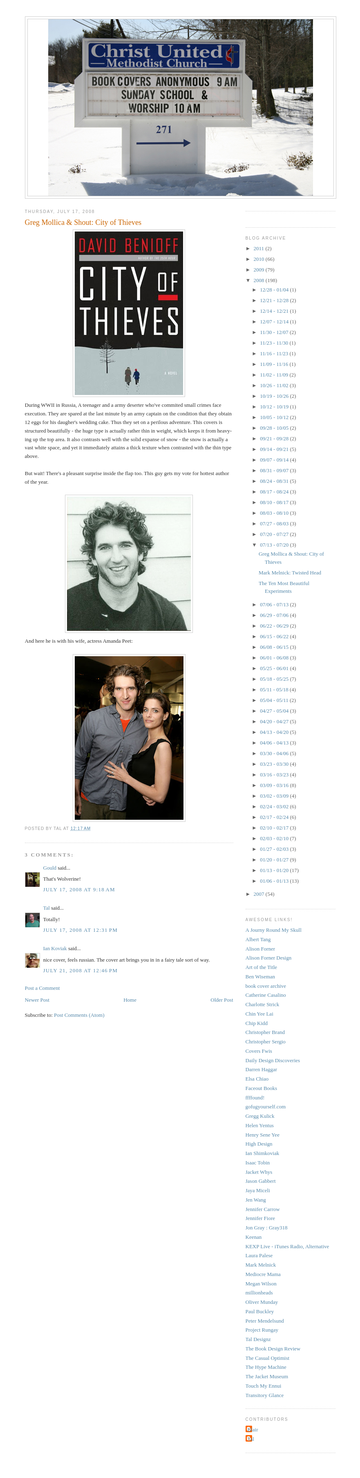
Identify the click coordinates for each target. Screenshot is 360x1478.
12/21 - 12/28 (275, 300)
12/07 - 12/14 (275, 321)
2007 (260, 894)
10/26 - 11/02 (275, 385)
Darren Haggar (261, 1069)
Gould (50, 868)
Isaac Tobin (258, 1163)
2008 (260, 280)
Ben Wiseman (260, 976)
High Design (259, 1144)
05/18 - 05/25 (275, 679)
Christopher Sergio (266, 1041)
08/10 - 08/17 (275, 502)
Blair (253, 1429)
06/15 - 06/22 (275, 636)
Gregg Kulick (260, 1116)
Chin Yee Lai (259, 1014)
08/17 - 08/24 (275, 492)
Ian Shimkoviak (263, 1153)
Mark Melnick (261, 1265)
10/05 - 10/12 (275, 417)
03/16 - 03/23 (275, 775)
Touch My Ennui (264, 1386)
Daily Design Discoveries (273, 1060)
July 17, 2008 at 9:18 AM (79, 889)
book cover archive (266, 986)
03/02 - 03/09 (275, 796)
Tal (46, 908)
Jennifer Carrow (263, 1209)
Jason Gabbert (261, 1181)
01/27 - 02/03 (275, 849)
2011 (260, 248)
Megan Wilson (261, 1284)
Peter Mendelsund (265, 1321)
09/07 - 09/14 (275, 460)
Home (129, 1000)
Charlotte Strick (263, 1004)
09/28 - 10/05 (275, 428)
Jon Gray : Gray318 (267, 1228)
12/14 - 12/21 (275, 311)
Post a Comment (42, 988)
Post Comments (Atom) (79, 1015)
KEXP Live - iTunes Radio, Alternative (287, 1246)
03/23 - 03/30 (275, 764)
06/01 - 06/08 (275, 658)
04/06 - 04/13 (275, 743)
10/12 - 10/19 (275, 407)
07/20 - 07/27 (275, 534)
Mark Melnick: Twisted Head (290, 573)
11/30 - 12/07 (275, 332)
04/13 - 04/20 (275, 732)
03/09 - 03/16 (275, 785)
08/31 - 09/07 (275, 470)
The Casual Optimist (268, 1358)
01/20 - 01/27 (275, 860)
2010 (260, 259)
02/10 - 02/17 (275, 828)
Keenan (254, 1237)
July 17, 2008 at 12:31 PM (80, 930)
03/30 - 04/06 (275, 753)
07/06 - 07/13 (275, 604)
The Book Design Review (273, 1349)
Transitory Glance (265, 1395)
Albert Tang (258, 939)
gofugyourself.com (266, 1106)
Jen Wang (256, 1200)
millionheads (259, 1293)
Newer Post (37, 1000)
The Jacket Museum (267, 1376)
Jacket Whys (259, 1172)
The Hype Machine (266, 1367)
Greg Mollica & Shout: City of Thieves (83, 222)
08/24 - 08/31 (275, 481)
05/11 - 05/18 (275, 689)
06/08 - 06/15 (275, 647)
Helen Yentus (260, 1125)
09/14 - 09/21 (275, 449)
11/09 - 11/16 (274, 364)
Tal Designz (258, 1339)
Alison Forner (260, 949)
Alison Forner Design (269, 958)
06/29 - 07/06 (275, 615)
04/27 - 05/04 (275, 711)
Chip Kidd (257, 1023)
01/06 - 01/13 (275, 881)
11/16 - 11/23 (274, 353)
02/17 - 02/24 (275, 817)
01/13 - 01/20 (275, 870)
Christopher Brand (265, 1032)
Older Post (221, 1000)
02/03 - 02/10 (275, 838)
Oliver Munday (262, 1302)
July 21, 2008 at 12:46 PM (80, 970)
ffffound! (255, 1097)
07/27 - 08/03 (275, 523)
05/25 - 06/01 (275, 668)
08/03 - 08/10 (275, 513)
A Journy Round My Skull (274, 930)
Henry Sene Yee (263, 1135)
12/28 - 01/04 (275, 290)
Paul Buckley (260, 1311)
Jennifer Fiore (260, 1218)
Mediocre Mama (263, 1274)
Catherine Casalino (266, 995)
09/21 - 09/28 (275, 438)
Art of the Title (261, 967)
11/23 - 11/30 (274, 343)
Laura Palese (259, 1255)
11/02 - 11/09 (274, 375)
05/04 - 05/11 (275, 700)
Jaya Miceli (258, 1190)
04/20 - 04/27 (275, 721)
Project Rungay (262, 1330)
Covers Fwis (259, 1051)
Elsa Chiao (257, 1079)
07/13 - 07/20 (275, 545)
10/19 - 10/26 (275, 396)
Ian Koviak (55, 948)
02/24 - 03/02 (275, 806)
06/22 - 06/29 (275, 626)
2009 (260, 270)
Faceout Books (261, 1088)
